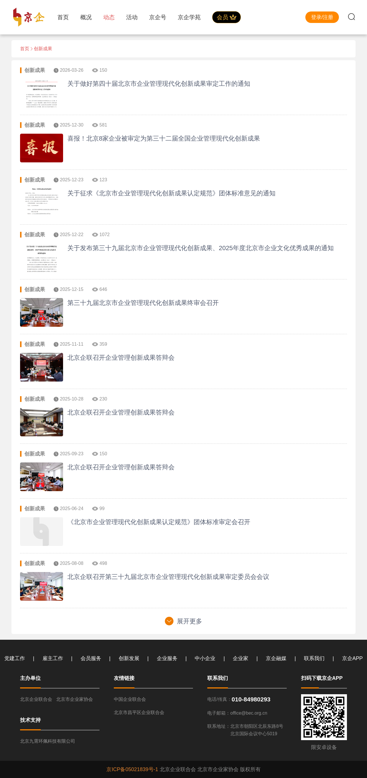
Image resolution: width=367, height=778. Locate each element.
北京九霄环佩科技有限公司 (47, 741)
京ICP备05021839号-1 (132, 769)
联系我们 (314, 658)
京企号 (157, 17)
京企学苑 (189, 17)
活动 (132, 17)
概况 (86, 17)
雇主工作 (52, 658)
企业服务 (167, 658)
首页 (63, 17)
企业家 (240, 658)
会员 (226, 17)
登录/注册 (322, 17)
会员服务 (91, 658)
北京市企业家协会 (74, 699)
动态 (109, 17)
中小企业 (205, 658)
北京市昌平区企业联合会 (139, 712)
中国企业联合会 (130, 699)
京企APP (352, 658)
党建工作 (14, 658)
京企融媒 (276, 658)
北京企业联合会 (36, 699)
